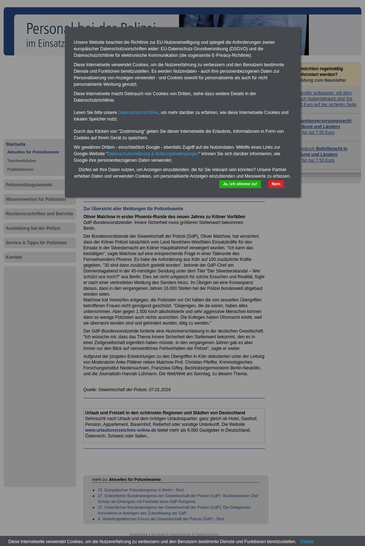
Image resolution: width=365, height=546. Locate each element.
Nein (276, 184)
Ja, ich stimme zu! (240, 184)
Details (307, 541)
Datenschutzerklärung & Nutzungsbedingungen (153, 153)
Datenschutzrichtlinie (138, 112)
